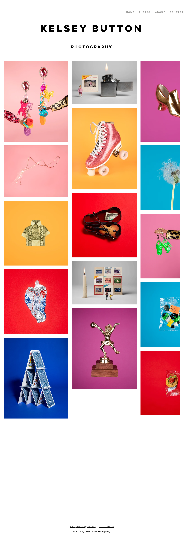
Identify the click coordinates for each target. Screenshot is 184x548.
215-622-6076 (106, 526)
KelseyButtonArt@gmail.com (83, 526)
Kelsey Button (91, 28)
